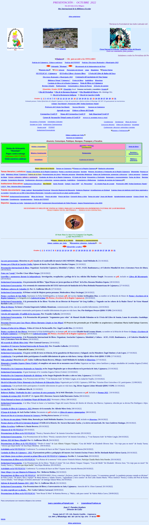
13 (66, 98)
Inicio (3, 519)
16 (74, 98)
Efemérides (135, 172)
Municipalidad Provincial (41, 190)
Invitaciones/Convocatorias (46, 130)
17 (77, 98)
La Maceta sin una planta (11, 419)
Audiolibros (71, 180)
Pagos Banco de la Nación (44, 168)
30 (113, 98)
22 (91, 98)
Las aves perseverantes (9, 261)
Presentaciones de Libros (51, 174)
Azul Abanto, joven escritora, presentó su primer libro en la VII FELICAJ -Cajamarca (34, 456)
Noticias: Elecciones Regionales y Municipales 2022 (100, 62)
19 (82, 98)
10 (58, 98)
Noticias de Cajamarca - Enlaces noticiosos (47, 62)
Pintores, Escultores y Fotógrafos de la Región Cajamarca (109, 172)
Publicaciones (61, 86)
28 (107, 98)
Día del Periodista (46, 92)
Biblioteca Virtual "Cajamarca (17, 174)
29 (110, 98)
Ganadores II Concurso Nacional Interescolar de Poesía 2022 (24, 346)
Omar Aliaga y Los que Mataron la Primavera (18, 472)
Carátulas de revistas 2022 (11, 396)
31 (115, 98)
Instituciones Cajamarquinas (52, 124)
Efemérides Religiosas (84, 174)
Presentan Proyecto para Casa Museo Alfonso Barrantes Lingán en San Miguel (32, 323)
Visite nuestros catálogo (15, 159)
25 (99, 98)
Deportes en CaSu (16, 203)
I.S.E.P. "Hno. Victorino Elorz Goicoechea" (16, 186)
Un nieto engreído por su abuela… (14, 490)
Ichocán (63, 49)
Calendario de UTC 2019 (32, 203)
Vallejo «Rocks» (7, 349)
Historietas (99, 80)
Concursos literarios (108, 124)
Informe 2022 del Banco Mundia (13, 440)
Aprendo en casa (63, 110)
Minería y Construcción (38, 153)
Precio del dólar (51, 196)
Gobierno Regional (83, 190)
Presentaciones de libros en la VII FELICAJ (18, 433)
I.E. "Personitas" (87, 184)
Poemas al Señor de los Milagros (13, 328)
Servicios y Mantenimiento (134, 153)
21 (88, 98)
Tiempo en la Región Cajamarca (85, 168)
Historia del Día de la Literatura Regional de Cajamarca (20, 415)
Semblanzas (119, 122)
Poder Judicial (26, 190)
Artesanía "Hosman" (59, 66)
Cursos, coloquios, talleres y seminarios (23, 177)
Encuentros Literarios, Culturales (83, 243)
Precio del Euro (64, 196)
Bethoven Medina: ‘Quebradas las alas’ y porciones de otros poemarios (28, 393)
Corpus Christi (138, 196)
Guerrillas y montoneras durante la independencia (21, 277)
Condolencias (108, 122)
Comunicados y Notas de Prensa (80, 86)
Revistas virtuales (48, 86)
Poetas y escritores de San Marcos (14, 332)
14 (69, 98)
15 (72, 98)
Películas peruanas (68, 174)
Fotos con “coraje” (8, 273)
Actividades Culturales (55, 122)
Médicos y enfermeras (133, 159)
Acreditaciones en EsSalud (100, 190)
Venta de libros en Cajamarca (91, 83)
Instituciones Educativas (33, 184)
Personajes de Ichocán (75, 70)
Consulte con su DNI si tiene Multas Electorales (26, 193)
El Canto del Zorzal (79, 177)
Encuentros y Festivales (38, 122)
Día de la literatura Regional (66, 92)
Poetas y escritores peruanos (69, 172)
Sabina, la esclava (8, 426)
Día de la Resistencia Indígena (64, 95)
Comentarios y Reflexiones (86, 180)
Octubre (104, 89)
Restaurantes (86, 153)
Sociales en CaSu (36, 124)
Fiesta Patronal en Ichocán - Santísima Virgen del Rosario (120, 49)
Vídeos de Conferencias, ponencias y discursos (110, 174)
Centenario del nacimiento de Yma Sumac (91, 77)
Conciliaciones (87, 147)
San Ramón (47, 184)
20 (85, 98)
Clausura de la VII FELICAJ (12, 430)
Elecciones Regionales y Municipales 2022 (58, 77)
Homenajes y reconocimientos (117, 177)
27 (104, 98)
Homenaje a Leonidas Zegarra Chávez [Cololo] (19, 363)
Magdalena (95, 70)
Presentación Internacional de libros (15, 268)
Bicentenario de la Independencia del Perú (90, 66)
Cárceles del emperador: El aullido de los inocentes (20, 314)
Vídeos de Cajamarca (123, 124)
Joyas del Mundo (106, 196)
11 (61, 98)
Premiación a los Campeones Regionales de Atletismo (21, 375)
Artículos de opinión (101, 86)
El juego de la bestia (8, 412)
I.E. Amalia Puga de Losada (104, 184)
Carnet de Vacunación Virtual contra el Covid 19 (61, 118)
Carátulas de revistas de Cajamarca (110, 180)
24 (96, 98)
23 (94, 98)
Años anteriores (74, 16)
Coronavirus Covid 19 (48, 114)
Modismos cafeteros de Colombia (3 (14, 289)
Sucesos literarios (78, 107)
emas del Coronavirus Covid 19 (73, 114)
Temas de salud (93, 196)
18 (80, 98)
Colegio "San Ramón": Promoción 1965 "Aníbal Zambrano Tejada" (75, 104)
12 (63, 98)
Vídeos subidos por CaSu (75, 135)
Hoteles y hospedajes (38, 146)
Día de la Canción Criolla (90, 95)
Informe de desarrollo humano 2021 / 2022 (17, 483)
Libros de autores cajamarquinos (72, 412)
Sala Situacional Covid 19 (99, 114)
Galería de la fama (38, 298)
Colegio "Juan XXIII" (72, 184)
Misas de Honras (131, 122)
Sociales (84, 172)
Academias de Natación (86, 159)
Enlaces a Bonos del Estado (83, 110)
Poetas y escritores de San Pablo (13, 296)
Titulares (59, 59)
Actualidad (135, 124)
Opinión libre (44, 70)
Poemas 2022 (103, 393)
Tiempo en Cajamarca (64, 168)
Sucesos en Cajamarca (96, 107)
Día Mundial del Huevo (89, 92)
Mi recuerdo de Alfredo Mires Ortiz (14, 343)
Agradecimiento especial (123, 196)
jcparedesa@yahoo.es (91, 503)
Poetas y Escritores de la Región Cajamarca (42, 172)
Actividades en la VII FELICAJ (13, 449)
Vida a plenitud (7, 360)
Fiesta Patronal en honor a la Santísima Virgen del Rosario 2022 (26, 400)
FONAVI (51, 127)
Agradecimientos (26, 199)
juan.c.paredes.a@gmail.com (61, 503)
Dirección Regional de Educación (63, 190)
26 (102, 98)
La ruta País (5, 389)
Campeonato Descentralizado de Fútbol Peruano (59, 203)
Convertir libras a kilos (78, 196)
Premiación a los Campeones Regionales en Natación (21, 369)
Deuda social (41, 127)
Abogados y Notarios (87, 146)
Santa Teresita (58, 184)
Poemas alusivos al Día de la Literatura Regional (19, 423)
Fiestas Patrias (107, 70)
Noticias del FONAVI (72, 62)
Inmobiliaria (38, 159)
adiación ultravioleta (106, 168)
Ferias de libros (77, 80)
